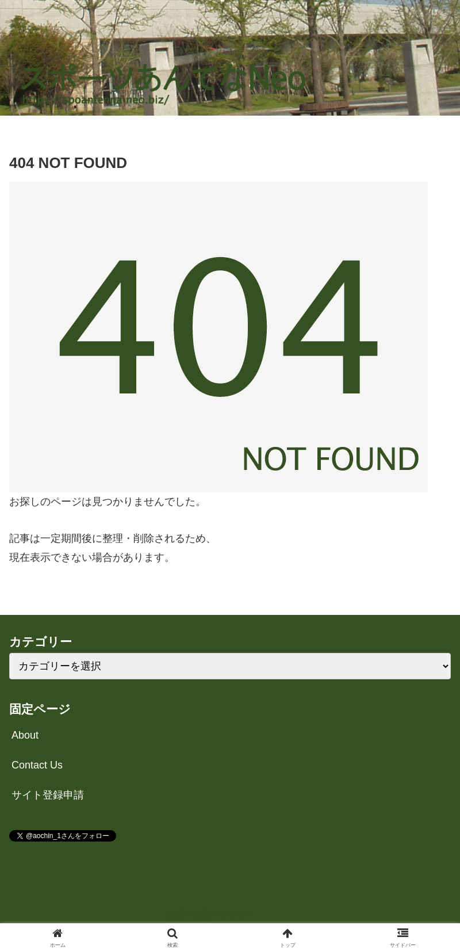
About (25, 735)
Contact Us (37, 765)
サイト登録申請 (48, 795)
